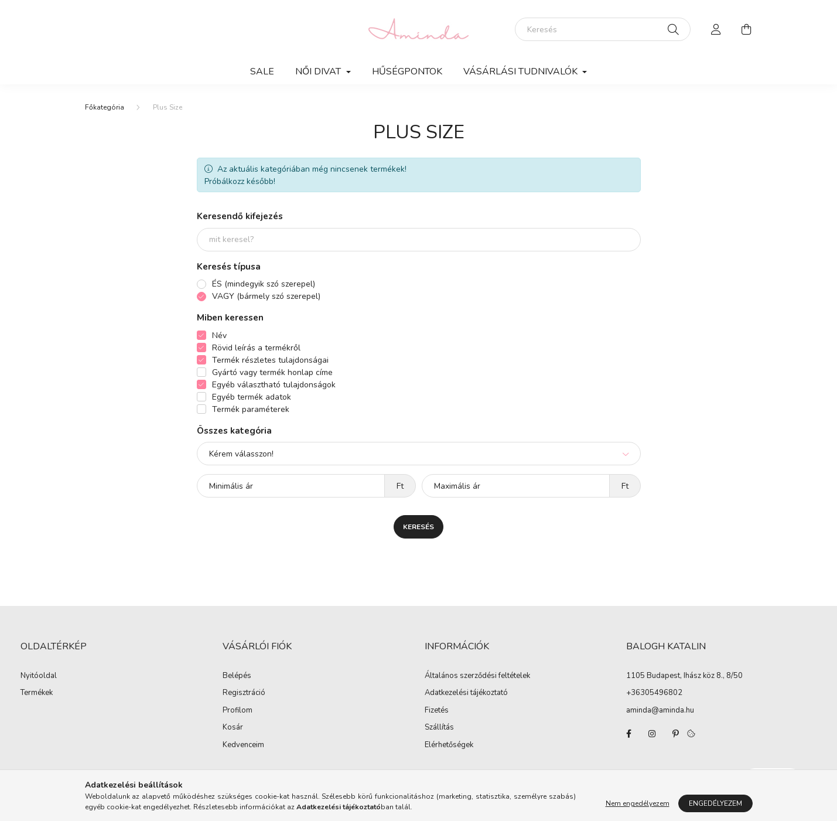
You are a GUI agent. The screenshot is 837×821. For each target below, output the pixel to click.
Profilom (237, 711)
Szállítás (439, 728)
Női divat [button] (319, 71)
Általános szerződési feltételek (477, 676)
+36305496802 (654, 692)
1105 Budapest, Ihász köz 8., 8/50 (684, 675)
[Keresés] (603, 29)
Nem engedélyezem (637, 803)
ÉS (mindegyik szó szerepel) (263, 283)
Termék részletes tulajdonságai (270, 360)
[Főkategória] (104, 107)
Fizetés (437, 711)
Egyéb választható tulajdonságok (274, 384)
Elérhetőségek (449, 745)
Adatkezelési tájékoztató (466, 693)
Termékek (37, 693)
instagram (652, 733)
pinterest (675, 733)
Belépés (237, 676)
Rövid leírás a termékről (256, 347)
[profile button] (716, 29)
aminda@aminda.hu (660, 710)
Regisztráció (244, 693)
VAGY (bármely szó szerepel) (266, 296)
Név (219, 335)
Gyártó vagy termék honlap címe (272, 372)
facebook (628, 733)
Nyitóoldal (39, 676)
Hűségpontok (407, 71)
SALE (262, 71)
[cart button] (747, 29)
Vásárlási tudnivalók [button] (521, 71)
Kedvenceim (243, 745)
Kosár (233, 728)
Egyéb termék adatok (251, 397)
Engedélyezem (715, 803)
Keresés (418, 527)
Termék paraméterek (250, 409)
